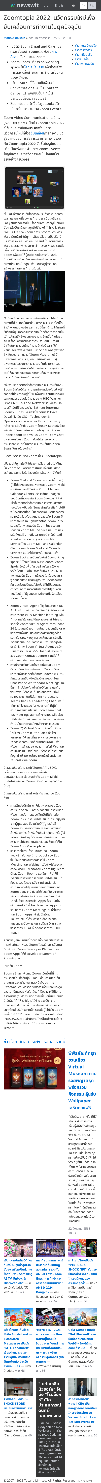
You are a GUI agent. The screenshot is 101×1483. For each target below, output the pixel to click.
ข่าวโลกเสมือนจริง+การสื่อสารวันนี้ (34, 1041)
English (60, 5)
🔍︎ (92, 5)
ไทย (46, 5)
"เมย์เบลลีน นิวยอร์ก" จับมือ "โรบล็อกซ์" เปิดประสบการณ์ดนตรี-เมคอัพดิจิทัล (50, 1400)
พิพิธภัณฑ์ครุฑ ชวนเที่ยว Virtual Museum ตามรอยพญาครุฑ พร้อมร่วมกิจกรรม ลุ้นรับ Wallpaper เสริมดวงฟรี (82, 1080)
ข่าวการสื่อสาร (83, 50)
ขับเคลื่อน (37, 133)
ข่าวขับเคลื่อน (82, 59)
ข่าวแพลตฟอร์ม (84, 64)
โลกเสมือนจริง (34, 67)
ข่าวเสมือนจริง (83, 54)
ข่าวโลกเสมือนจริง (86, 45)
